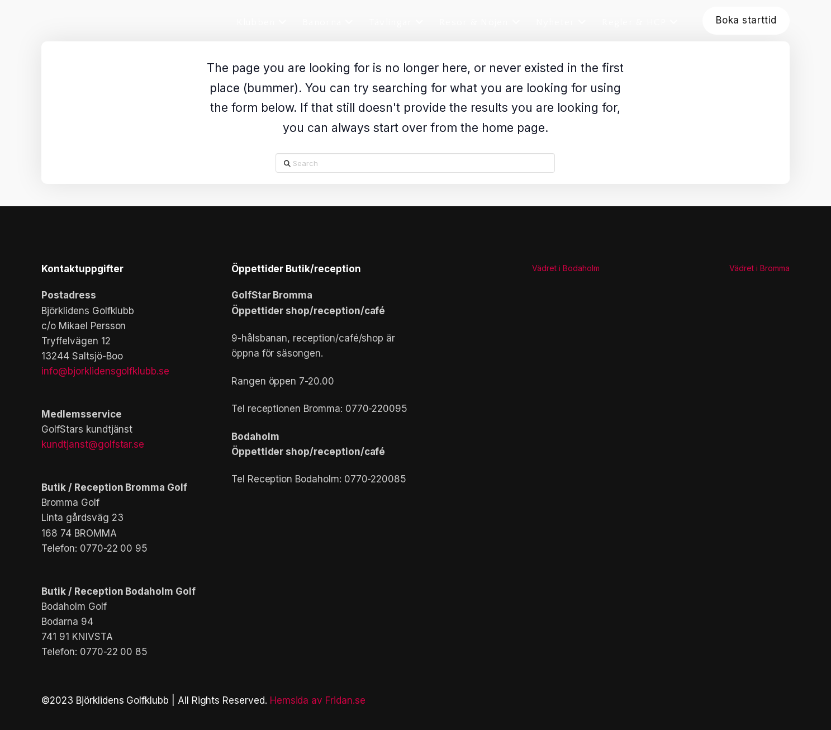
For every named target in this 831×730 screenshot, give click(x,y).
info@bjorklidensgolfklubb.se (105, 371)
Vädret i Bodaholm (566, 268)
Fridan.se (345, 700)
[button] (277, 524)
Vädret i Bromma (759, 268)
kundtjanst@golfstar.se (92, 444)
